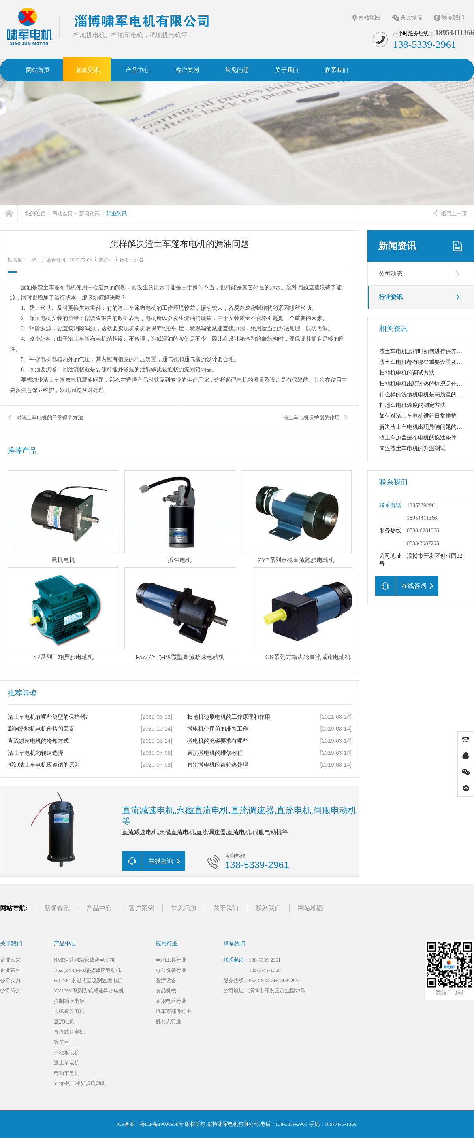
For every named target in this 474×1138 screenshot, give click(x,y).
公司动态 (391, 274)
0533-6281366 (423, 531)
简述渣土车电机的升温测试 (412, 448)
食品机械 (166, 991)
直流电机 (64, 1021)
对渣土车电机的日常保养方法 (49, 417)
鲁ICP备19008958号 (162, 1124)
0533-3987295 (423, 543)
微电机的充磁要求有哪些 (217, 741)
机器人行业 (168, 1021)
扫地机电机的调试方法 (406, 373)
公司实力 (10, 980)
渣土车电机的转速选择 (35, 753)
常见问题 (183, 908)
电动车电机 (66, 1073)
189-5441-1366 (264, 970)
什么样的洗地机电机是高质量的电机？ (426, 395)
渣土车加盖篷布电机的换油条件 (418, 438)
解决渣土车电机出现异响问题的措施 (423, 427)
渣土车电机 (66, 1063)
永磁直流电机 (69, 1011)
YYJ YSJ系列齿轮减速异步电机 (89, 991)
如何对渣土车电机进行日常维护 (418, 416)
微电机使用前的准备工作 (217, 729)
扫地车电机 (66, 1052)
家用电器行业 (171, 1001)
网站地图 (369, 18)
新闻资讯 (89, 213)
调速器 (61, 1042)
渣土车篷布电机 (57, 287)
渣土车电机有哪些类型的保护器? (48, 717)
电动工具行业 (171, 960)
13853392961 (422, 505)
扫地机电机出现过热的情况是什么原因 (426, 384)
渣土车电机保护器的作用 (311, 417)
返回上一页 (450, 213)
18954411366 (422, 518)
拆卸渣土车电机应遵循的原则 (44, 765)
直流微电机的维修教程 (215, 753)
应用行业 (167, 944)
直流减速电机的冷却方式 (38, 741)
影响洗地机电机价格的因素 (41, 729)
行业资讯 (116, 213)
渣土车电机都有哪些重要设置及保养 (423, 362)
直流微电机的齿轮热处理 (217, 765)
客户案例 (141, 908)
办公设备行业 (171, 970)
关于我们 (226, 908)
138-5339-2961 (264, 960)
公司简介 (10, 991)
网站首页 (62, 213)
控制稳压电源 (69, 1001)
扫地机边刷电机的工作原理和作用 (228, 717)
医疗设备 (166, 980)
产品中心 (99, 908)
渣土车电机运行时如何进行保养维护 (423, 351)
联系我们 (453, 18)
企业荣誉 (10, 970)
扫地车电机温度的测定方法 (412, 405)
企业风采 (10, 960)
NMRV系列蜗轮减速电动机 (84, 960)
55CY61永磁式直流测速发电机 (88, 980)
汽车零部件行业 (174, 1011)
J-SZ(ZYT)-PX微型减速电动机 (87, 970)
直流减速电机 (69, 1032)
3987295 (289, 980)
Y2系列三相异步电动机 (80, 1083)
